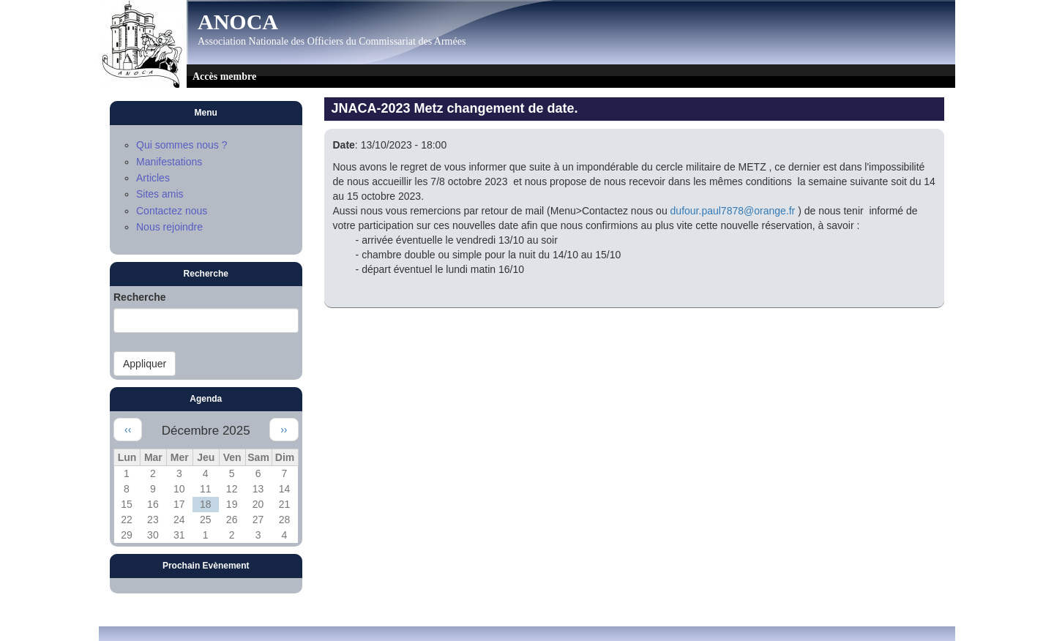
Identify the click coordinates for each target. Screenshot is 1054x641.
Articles (153, 178)
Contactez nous (171, 211)
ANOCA (238, 22)
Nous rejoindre (169, 227)
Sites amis (160, 194)
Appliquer (144, 364)
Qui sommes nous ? (182, 145)
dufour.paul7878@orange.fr (733, 211)
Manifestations (169, 162)
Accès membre (224, 76)
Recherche (139, 297)
